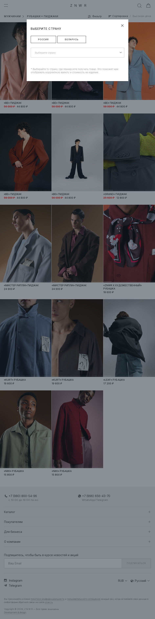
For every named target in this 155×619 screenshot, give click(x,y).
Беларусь (72, 39)
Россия (43, 39)
